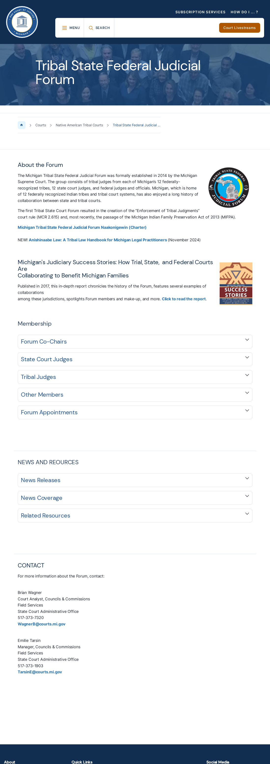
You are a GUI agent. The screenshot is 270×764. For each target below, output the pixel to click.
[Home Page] (22, 125)
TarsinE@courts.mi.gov (40, 671)
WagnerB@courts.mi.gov (41, 623)
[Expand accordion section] (135, 341)
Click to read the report (184, 298)
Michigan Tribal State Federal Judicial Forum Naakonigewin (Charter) (82, 227)
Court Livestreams (239, 28)
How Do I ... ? (244, 12)
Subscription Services (200, 12)
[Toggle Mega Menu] (71, 28)
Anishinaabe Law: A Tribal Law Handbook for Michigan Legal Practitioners (98, 239)
